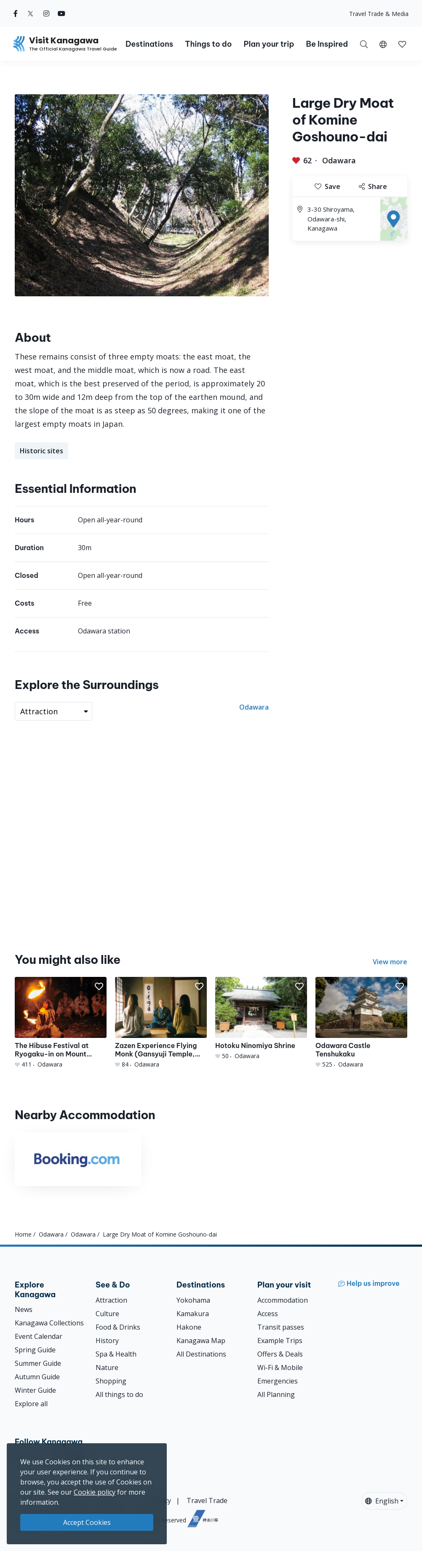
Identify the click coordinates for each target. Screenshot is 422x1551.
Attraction (111, 1300)
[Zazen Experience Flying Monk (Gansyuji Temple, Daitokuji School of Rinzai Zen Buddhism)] (161, 1023)
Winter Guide (35, 1390)
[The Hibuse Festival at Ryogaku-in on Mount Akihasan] (61, 1023)
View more (390, 961)
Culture (107, 1313)
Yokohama (193, 1300)
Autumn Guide (37, 1376)
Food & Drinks (118, 1327)
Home (23, 1234)
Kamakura (192, 1313)
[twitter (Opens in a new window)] (30, 13)
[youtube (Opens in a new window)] (61, 13)
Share (373, 186)
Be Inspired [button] (327, 44)
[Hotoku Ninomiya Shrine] (261, 1018)
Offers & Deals (280, 1354)
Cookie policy (94, 1492)
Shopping (111, 1381)
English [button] (381, 1501)
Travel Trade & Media (379, 14)
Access (267, 1313)
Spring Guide (35, 1349)
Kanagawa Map (200, 1340)
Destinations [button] (149, 44)
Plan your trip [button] (268, 44)
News (23, 1309)
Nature (107, 1367)
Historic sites (41, 450)
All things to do (119, 1394)
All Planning (276, 1394)
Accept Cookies (87, 1522)
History (107, 1340)
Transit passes (280, 1327)
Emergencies (277, 1381)
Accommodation (282, 1300)
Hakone (188, 1327)
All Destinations (201, 1354)
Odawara (339, 160)
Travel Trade (207, 1500)
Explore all (31, 1403)
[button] (383, 44)
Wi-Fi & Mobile (280, 1367)
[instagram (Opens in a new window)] (46, 13)
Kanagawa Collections (49, 1323)
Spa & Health (116, 1354)
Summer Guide (38, 1363)
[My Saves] (402, 44)
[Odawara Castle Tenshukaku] (361, 1023)
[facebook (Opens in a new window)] (15, 13)
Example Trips (279, 1340)
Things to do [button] (208, 44)
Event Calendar (38, 1336)
